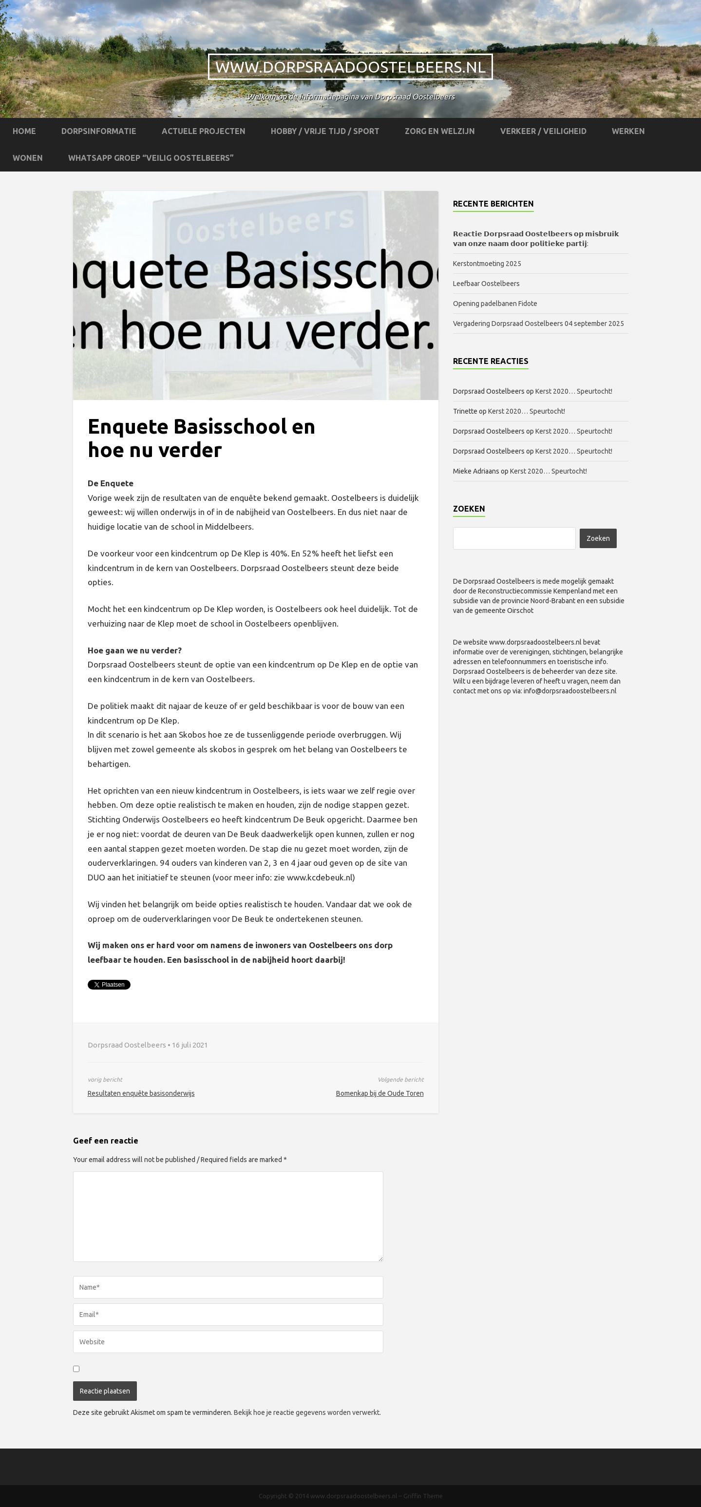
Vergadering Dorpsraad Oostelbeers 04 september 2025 (538, 323)
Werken (628, 131)
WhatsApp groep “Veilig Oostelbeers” (151, 157)
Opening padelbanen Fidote (495, 303)
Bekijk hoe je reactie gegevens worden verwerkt (306, 1412)
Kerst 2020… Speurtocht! (573, 391)
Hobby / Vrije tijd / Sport (325, 131)
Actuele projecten (204, 131)
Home (24, 131)
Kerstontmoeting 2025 (487, 263)
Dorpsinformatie (98, 131)
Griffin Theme (423, 1495)
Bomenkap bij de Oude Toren (380, 1093)
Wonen (28, 157)
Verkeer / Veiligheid (543, 131)
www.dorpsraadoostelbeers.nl (350, 67)
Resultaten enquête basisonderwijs (141, 1093)
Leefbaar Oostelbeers (487, 283)
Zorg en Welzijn (440, 131)
